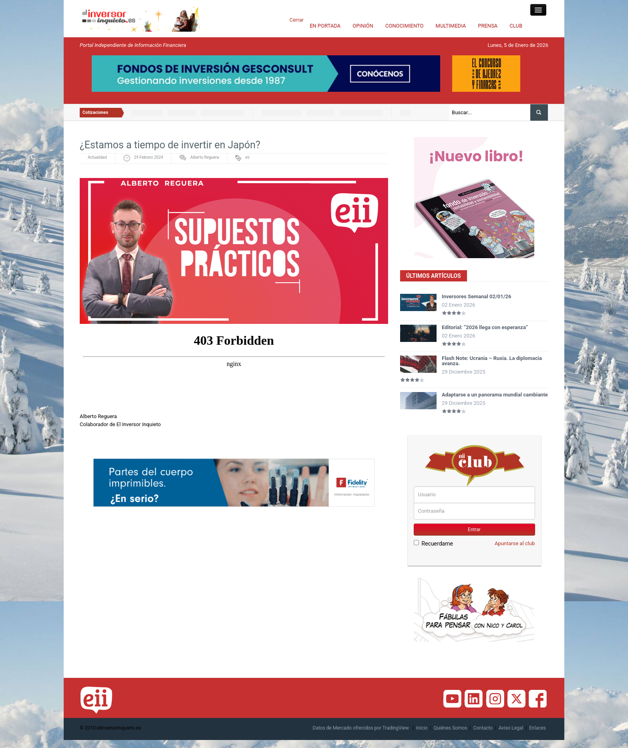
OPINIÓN (362, 26)
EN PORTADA (325, 26)
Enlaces (537, 728)
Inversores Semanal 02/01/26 (476, 296)
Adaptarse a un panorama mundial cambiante (495, 395)
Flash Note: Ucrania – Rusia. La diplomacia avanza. (492, 360)
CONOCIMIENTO (404, 26)
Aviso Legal (511, 728)
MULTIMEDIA (451, 26)
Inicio (422, 728)
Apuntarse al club (515, 543)
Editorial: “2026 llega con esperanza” (485, 327)
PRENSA (487, 26)
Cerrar (297, 20)
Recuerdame (433, 543)
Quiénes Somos (450, 728)
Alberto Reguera (204, 157)
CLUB (515, 26)
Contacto (483, 728)
